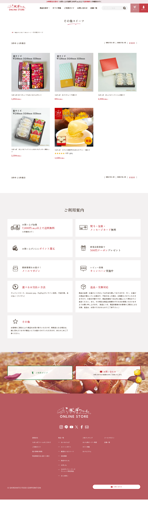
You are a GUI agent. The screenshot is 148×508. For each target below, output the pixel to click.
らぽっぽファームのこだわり (34, 452)
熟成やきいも (63, 470)
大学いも (61, 475)
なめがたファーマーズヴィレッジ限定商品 (66, 481)
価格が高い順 (119, 43)
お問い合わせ (77, 8)
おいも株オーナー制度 (93, 452)
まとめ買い (62, 487)
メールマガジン (117, 447)
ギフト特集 (51, 8)
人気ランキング (90, 447)
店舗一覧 (88, 8)
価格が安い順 (104, 43)
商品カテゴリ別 (20, 32)
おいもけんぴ (63, 452)
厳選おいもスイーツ (65, 461)
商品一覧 (58, 447)
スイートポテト (64, 456)
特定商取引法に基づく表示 (33, 466)
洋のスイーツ (31, 32)
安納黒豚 (61, 466)
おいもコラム (89, 461)
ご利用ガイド (64, 8)
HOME (12, 32)
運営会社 (26, 447)
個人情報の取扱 (28, 461)
